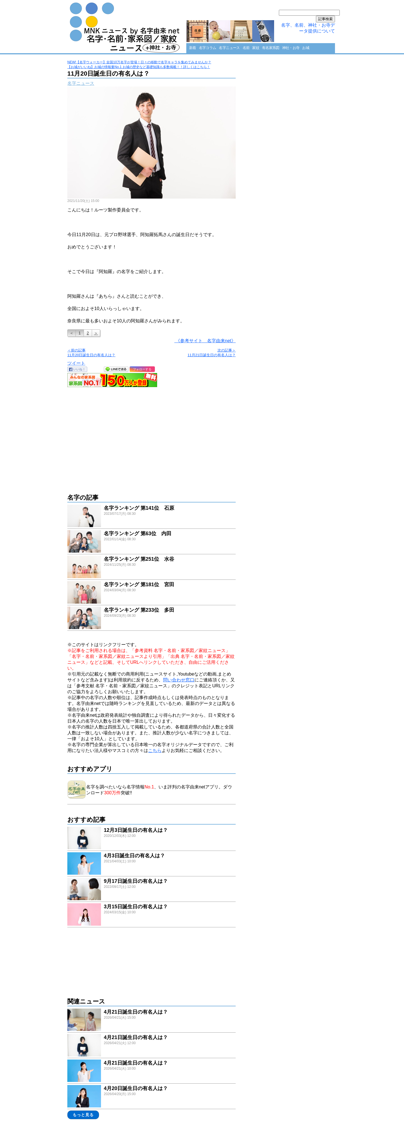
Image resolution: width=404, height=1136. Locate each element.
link (151, 517)
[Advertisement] (151, 437)
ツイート (76, 363)
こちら (155, 750)
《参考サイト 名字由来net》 (205, 340)
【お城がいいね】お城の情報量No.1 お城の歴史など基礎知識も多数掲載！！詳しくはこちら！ (138, 67)
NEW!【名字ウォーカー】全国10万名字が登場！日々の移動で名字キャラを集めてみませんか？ (139, 62)
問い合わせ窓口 (178, 680)
